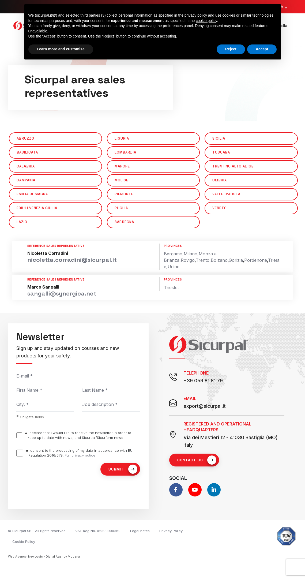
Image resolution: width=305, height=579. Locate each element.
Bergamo (173, 253)
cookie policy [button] (206, 20)
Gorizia (236, 260)
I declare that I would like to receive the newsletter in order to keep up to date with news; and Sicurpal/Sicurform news (79, 435)
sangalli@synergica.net (61, 293)
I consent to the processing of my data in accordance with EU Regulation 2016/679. (80, 453)
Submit (122, 469)
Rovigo (188, 260)
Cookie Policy (23, 541)
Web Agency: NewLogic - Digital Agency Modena (44, 556)
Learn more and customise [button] (61, 49)
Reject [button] (230, 49)
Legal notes (140, 531)
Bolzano (219, 260)
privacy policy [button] (195, 15)
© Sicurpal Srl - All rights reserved (37, 531)
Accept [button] (262, 49)
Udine (173, 266)
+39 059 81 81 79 (203, 380)
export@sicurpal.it (204, 406)
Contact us (196, 460)
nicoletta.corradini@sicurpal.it (72, 259)
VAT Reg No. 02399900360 (98, 531)
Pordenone (255, 260)
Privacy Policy (171, 531)
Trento (202, 260)
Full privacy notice (80, 455)
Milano (190, 253)
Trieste (171, 287)
